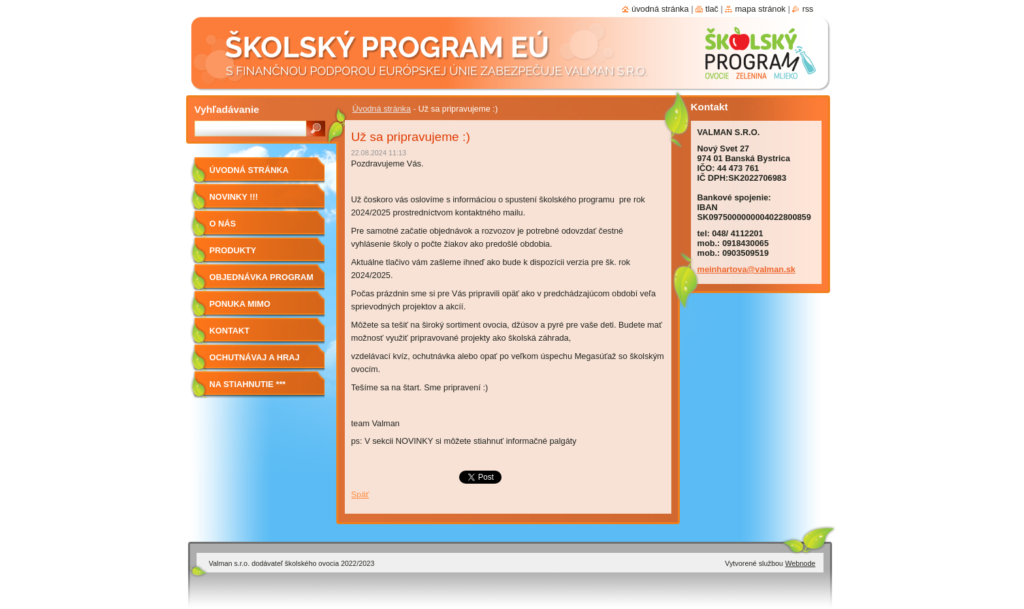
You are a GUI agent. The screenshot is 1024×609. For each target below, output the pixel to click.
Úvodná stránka (382, 109)
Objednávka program (262, 277)
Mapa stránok (760, 9)
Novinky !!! (234, 197)
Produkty (233, 250)
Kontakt (230, 331)
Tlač (711, 9)
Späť (360, 494)
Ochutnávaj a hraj (255, 357)
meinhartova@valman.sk (746, 269)
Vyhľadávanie (227, 109)
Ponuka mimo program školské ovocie (253, 308)
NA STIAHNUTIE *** (248, 384)
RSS (807, 9)
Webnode (800, 563)
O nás (223, 223)
